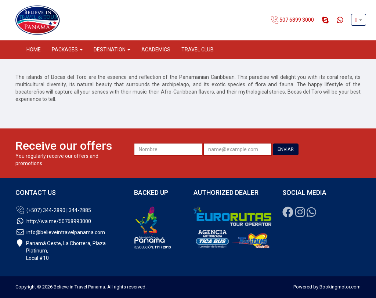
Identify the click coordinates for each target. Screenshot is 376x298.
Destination (112, 49)
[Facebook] (287, 214)
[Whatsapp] (311, 214)
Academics (155, 49)
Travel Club (197, 49)
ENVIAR (286, 149)
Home (33, 49)
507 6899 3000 (292, 20)
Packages (67, 49)
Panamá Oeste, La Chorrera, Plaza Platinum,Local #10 (60, 251)
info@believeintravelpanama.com (60, 232)
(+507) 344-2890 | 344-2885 (53, 210)
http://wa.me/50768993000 (53, 221)
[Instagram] (300, 214)
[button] (358, 20)
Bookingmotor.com (340, 287)
